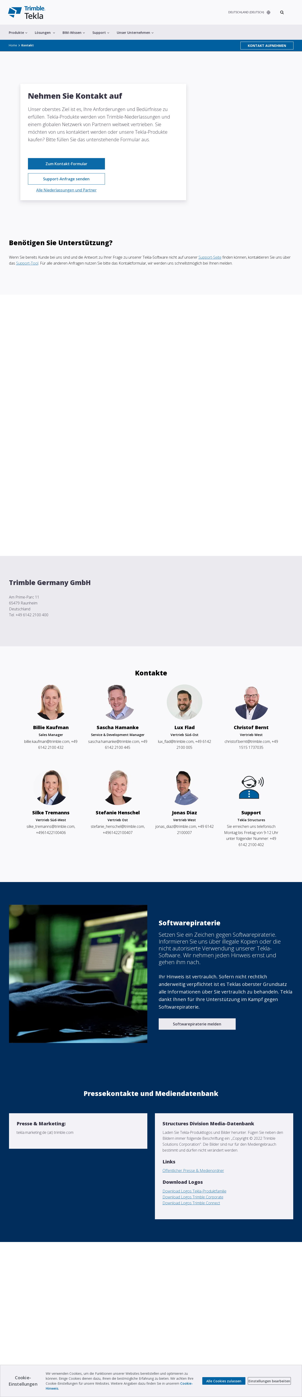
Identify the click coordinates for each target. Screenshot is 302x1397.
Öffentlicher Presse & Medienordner (193, 1170)
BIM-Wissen (74, 33)
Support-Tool (27, 263)
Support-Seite (209, 257)
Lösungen (45, 33)
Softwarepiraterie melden (197, 1024)
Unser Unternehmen (135, 33)
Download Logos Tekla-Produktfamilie (194, 1191)
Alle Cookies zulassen (223, 1381)
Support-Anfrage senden (66, 179)
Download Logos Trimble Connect (191, 1203)
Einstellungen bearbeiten (269, 1381)
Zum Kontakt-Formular (66, 163)
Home (13, 46)
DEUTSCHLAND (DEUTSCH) (245, 13)
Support (100, 33)
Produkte (18, 33)
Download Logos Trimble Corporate (192, 1197)
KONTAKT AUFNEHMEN (267, 46)
